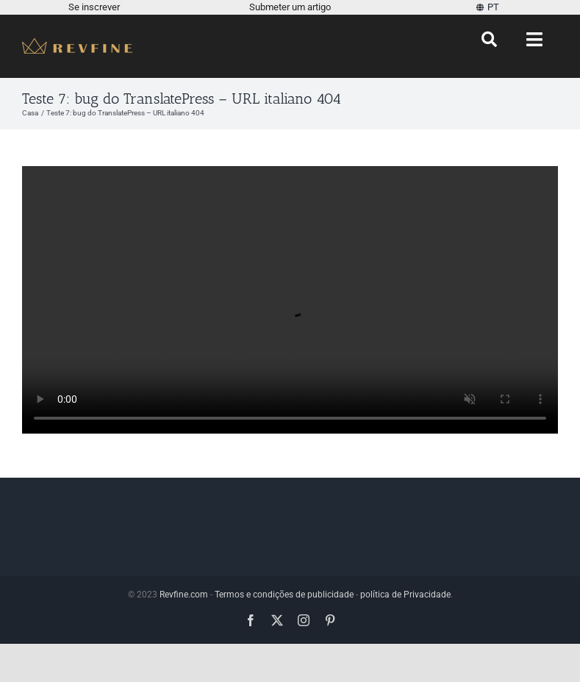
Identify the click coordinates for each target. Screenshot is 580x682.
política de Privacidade (405, 594)
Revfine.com (184, 594)
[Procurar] (489, 39)
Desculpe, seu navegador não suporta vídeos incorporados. (290, 300)
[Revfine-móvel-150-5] (77, 44)
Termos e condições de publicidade (284, 594)
